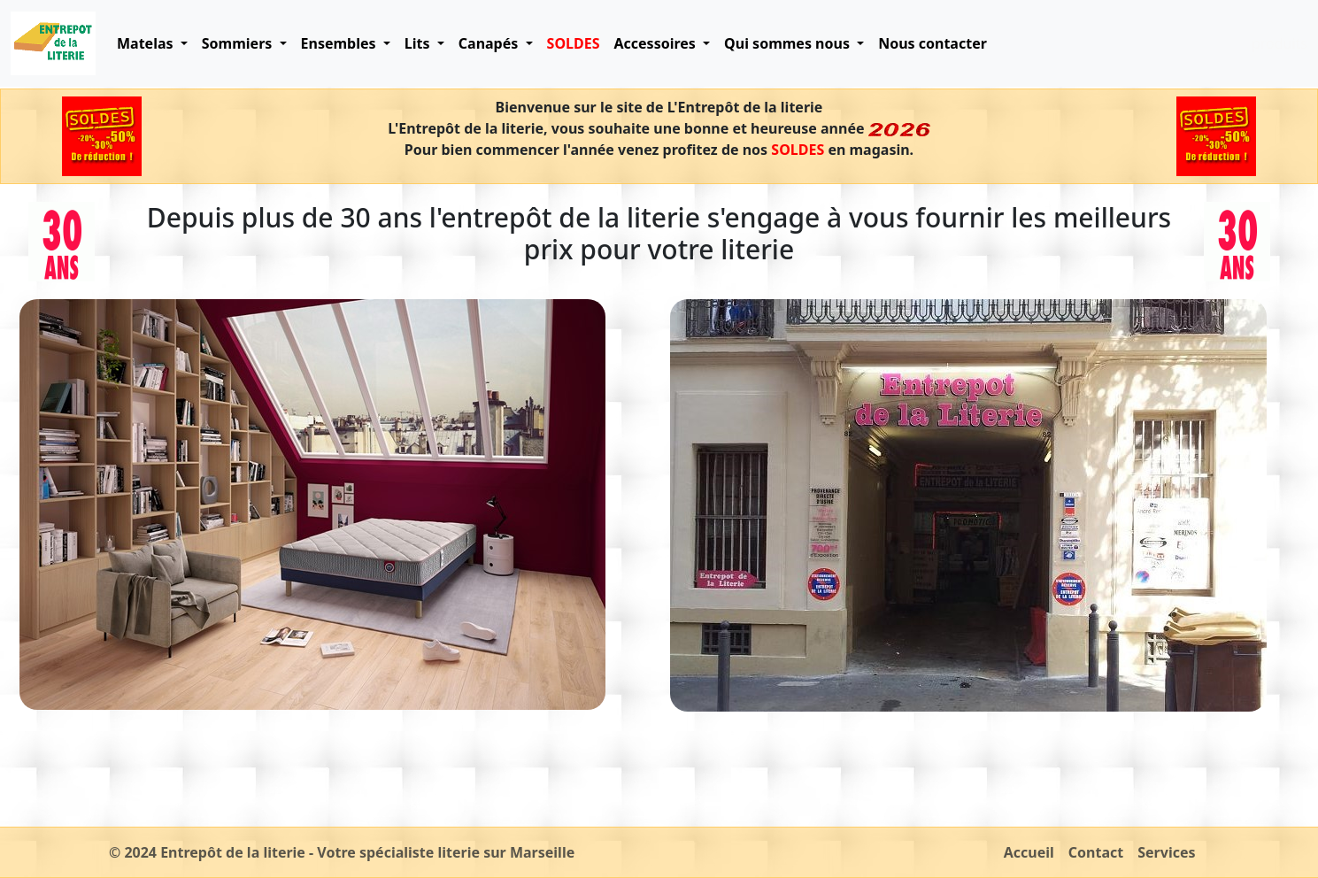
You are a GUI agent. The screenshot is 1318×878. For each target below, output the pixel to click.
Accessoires (656, 43)
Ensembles (340, 43)
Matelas (147, 43)
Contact (1095, 852)
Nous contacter (932, 43)
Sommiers (239, 43)
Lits (419, 43)
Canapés (490, 43)
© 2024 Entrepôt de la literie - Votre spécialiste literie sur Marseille (341, 852)
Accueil (1029, 852)
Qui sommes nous (788, 43)
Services (1166, 852)
